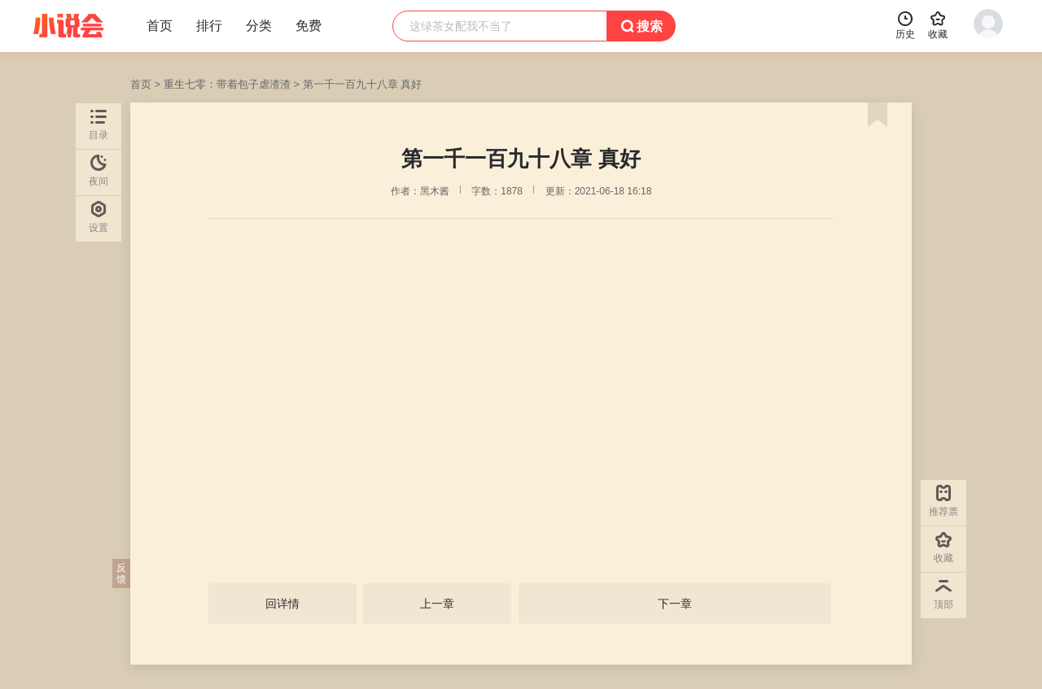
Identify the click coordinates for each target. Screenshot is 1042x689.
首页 (140, 84)
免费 (309, 26)
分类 (259, 26)
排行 (209, 26)
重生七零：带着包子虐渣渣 (227, 84)
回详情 (282, 603)
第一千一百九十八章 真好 (362, 84)
